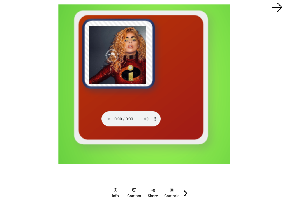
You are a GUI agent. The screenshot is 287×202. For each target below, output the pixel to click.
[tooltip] (115, 193)
